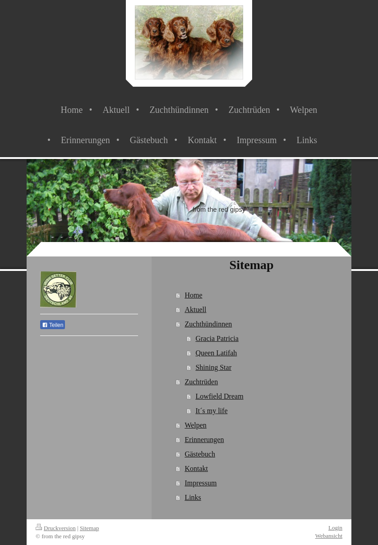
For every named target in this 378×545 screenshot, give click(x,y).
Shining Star (213, 367)
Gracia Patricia (217, 338)
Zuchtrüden (201, 382)
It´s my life (211, 411)
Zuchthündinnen (208, 324)
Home (193, 295)
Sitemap (89, 528)
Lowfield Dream (219, 396)
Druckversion (56, 528)
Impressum (200, 483)
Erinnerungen (204, 439)
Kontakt (196, 468)
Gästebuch (199, 454)
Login (335, 527)
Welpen (195, 425)
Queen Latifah (216, 353)
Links (192, 497)
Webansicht (328, 535)
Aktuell (195, 309)
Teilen (52, 325)
